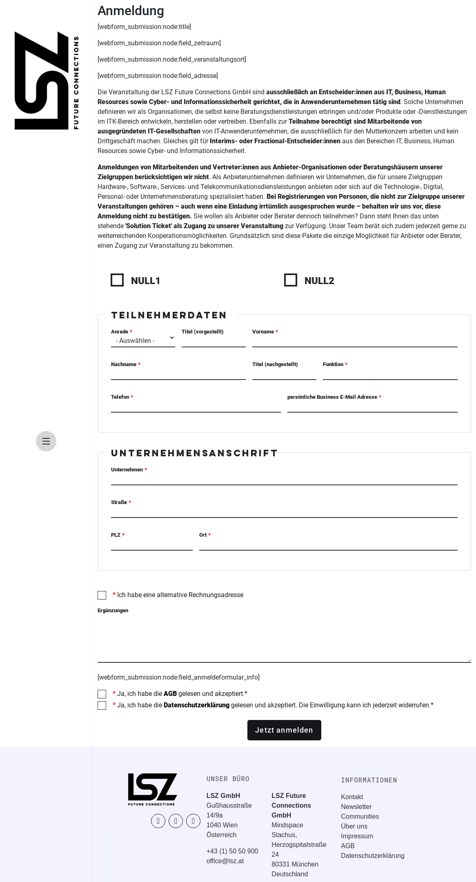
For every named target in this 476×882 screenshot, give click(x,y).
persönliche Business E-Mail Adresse (332, 397)
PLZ (115, 535)
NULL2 (319, 281)
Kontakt (352, 796)
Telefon (120, 397)
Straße (119, 502)
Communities (360, 816)
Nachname (123, 364)
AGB (170, 694)
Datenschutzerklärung (196, 705)
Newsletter (356, 806)
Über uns (354, 826)
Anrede (119, 332)
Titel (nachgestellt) (275, 364)
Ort (203, 535)
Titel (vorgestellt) (203, 332)
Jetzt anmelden (284, 730)
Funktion (333, 364)
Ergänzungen (113, 610)
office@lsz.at (225, 861)
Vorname (263, 332)
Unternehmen (127, 470)
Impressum (357, 836)
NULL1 (146, 281)
